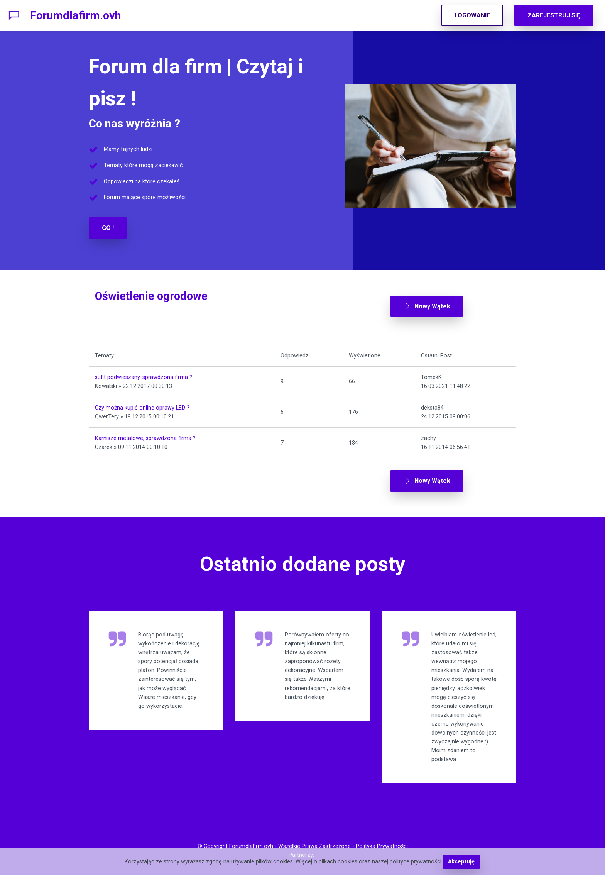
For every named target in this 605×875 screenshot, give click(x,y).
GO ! (108, 228)
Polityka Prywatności (382, 846)
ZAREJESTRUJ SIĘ (553, 15)
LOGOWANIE (472, 15)
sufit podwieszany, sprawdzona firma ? (143, 377)
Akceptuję (461, 861)
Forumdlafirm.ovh (75, 15)
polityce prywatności (415, 861)
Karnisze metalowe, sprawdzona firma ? (145, 438)
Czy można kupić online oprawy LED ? (142, 407)
